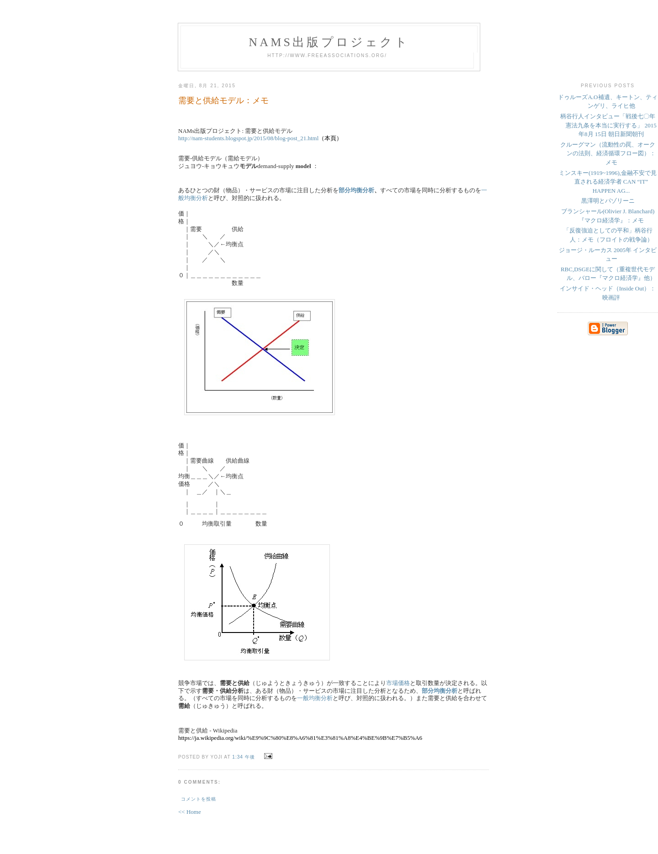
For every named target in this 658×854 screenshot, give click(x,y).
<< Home (189, 811)
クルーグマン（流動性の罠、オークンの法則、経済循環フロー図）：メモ (608, 153)
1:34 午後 (243, 756)
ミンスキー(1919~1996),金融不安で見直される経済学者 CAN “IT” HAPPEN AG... (608, 181)
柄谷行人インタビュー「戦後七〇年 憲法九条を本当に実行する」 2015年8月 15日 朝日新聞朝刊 (608, 125)
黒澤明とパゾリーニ (608, 200)
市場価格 (398, 683)
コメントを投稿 (198, 798)
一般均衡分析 (315, 698)
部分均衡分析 (356, 190)
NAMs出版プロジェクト (329, 42)
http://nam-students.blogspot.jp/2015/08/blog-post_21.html (248, 138)
